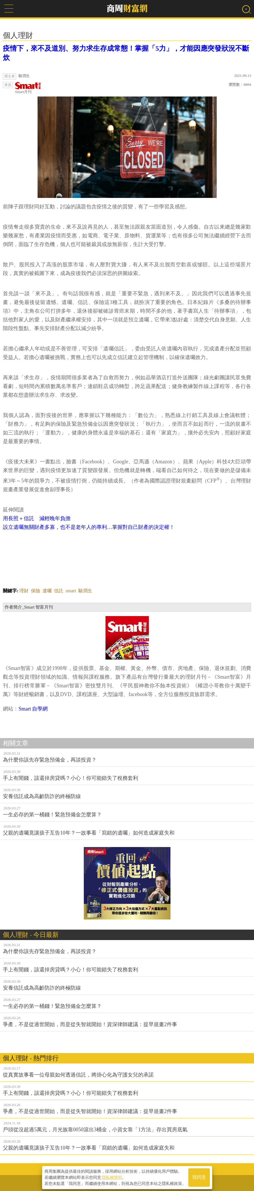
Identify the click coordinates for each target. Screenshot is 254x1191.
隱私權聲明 (112, 1176)
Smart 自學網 (33, 709)
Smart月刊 (28, 88)
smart (71, 590)
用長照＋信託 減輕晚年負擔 (37, 518)
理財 (24, 590)
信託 (58, 590)
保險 (35, 590)
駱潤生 (85, 590)
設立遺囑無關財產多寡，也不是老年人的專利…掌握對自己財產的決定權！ (89, 527)
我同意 (199, 1176)
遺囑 (47, 590)
